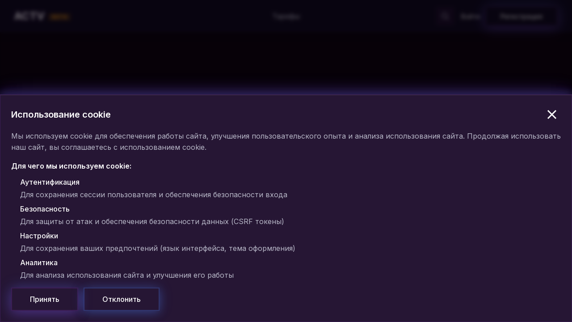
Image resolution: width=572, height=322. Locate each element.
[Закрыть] (552, 114)
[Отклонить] (122, 299)
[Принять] (44, 299)
